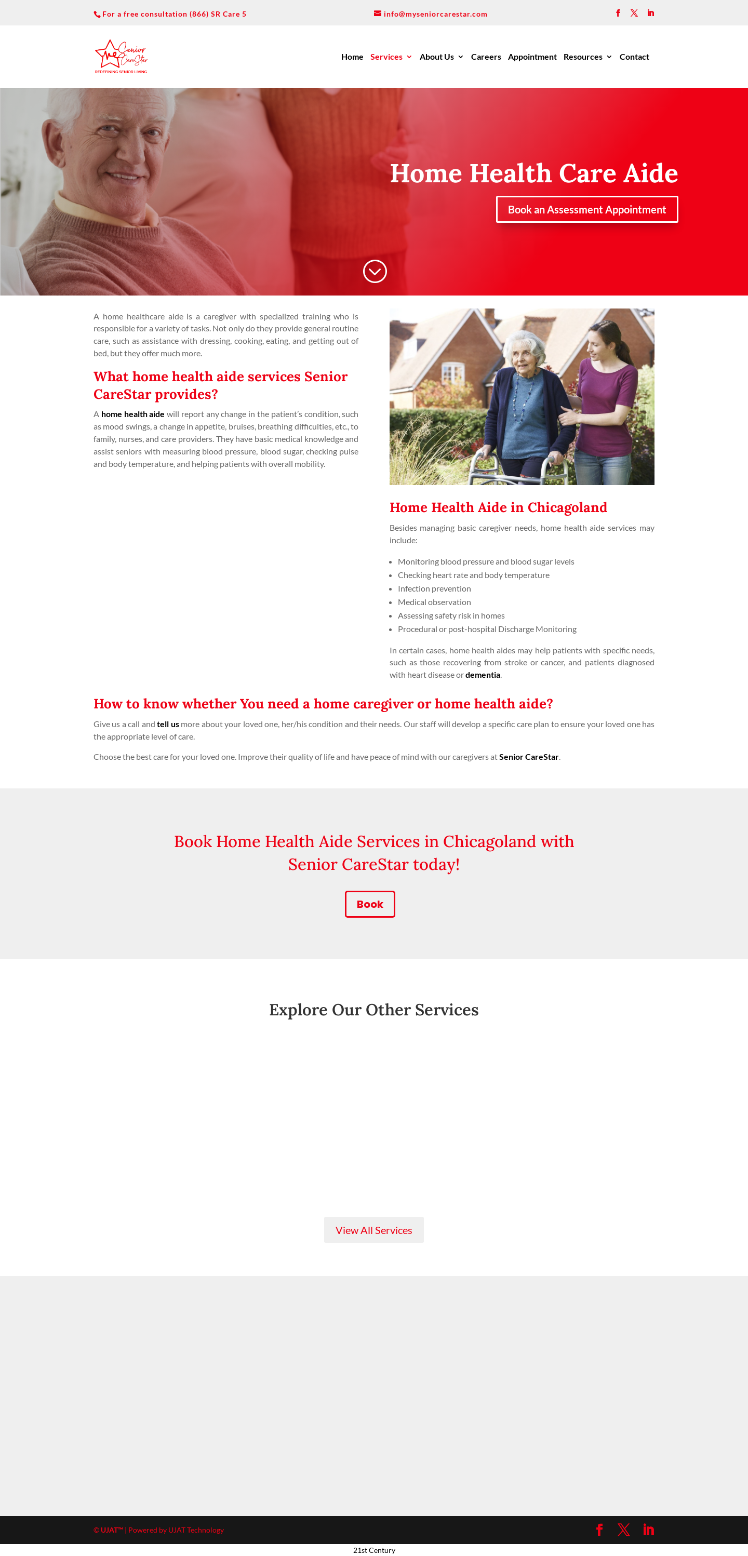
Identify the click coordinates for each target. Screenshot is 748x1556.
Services (386, 57)
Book (370, 904)
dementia (482, 674)
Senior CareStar (529, 756)
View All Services (374, 1230)
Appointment (532, 57)
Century (382, 1550)
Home (352, 57)
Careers (486, 57)
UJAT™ (113, 1529)
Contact (634, 57)
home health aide (133, 414)
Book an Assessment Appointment (587, 209)
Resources (583, 57)
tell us (168, 724)
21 (357, 1550)
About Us (437, 57)
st (365, 1550)
